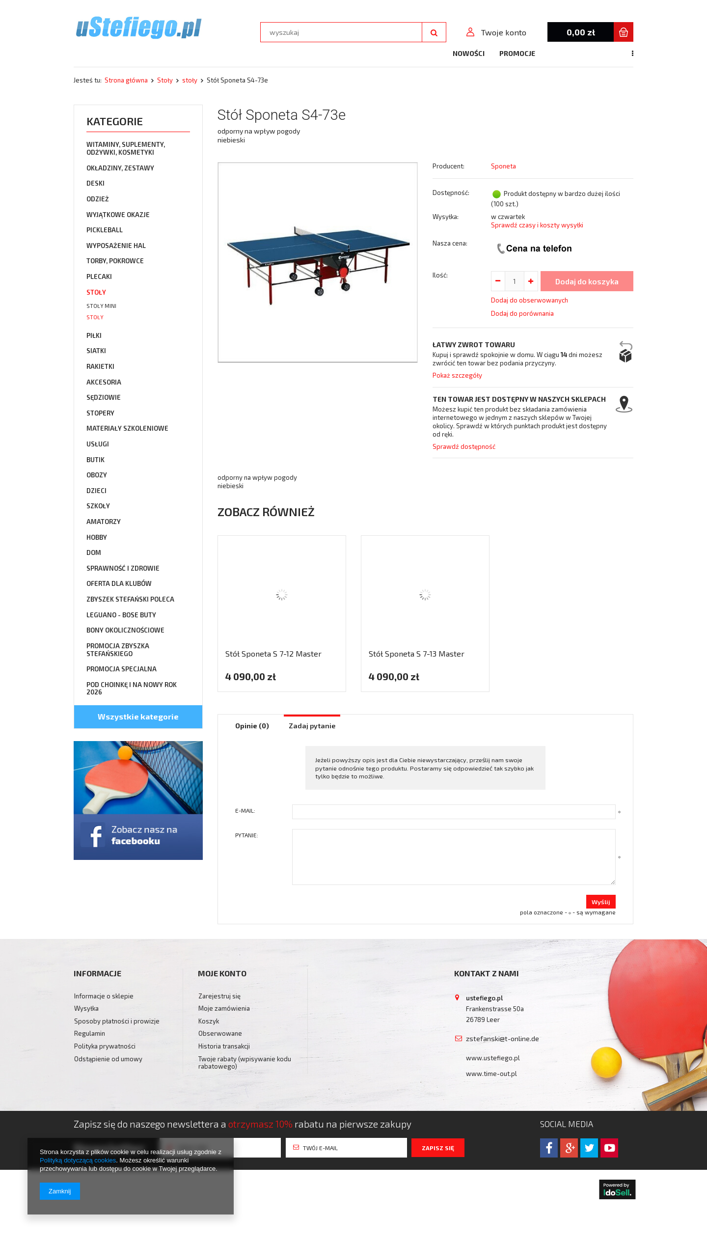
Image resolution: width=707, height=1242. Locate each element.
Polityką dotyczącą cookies (78, 1160)
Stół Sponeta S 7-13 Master (416, 653)
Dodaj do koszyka (587, 281)
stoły (189, 80)
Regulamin (89, 1033)
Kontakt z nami (545, 53)
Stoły (165, 80)
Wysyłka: (446, 217)
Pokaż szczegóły (457, 375)
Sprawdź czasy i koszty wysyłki (537, 225)
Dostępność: (451, 192)
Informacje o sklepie (104, 996)
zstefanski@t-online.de (502, 1038)
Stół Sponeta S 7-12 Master (273, 653)
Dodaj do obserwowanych (529, 300)
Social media (566, 1124)
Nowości (374, 53)
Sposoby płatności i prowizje (117, 1021)
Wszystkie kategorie (138, 716)
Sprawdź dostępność (464, 446)
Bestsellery (479, 53)
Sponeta (503, 166)
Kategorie (114, 120)
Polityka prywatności (105, 1046)
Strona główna (126, 80)
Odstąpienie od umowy (108, 1059)
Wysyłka (86, 1008)
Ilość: (440, 275)
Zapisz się (438, 1147)
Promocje (423, 53)
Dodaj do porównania (522, 313)
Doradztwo (611, 53)
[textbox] (341, 32)
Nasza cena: (450, 243)
